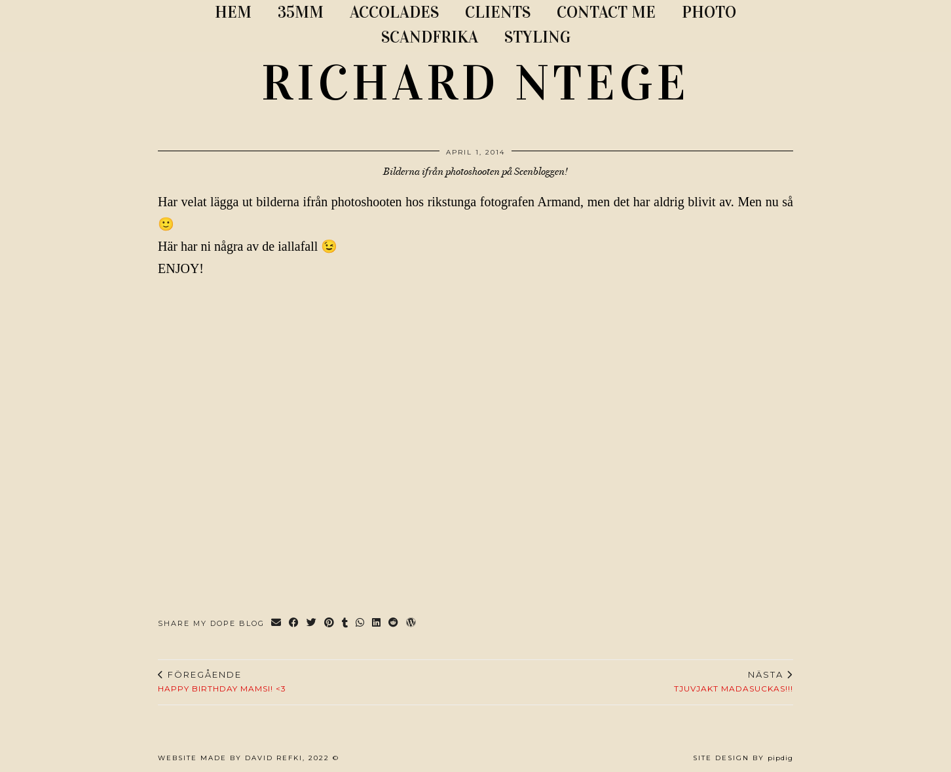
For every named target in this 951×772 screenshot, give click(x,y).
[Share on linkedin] (377, 623)
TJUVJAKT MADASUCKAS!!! (733, 681)
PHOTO (709, 12)
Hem (233, 12)
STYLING (537, 37)
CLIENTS (498, 12)
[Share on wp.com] (411, 623)
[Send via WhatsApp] (360, 623)
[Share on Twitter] (312, 623)
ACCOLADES (394, 12)
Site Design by (743, 758)
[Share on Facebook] (294, 623)
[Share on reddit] (394, 623)
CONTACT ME (606, 12)
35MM (301, 12)
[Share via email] (277, 623)
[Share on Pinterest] (330, 623)
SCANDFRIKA (429, 37)
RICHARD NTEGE (475, 83)
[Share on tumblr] (345, 623)
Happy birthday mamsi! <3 (222, 681)
